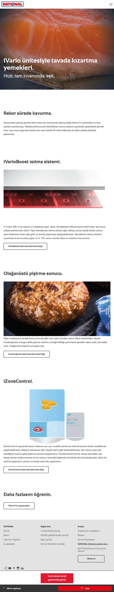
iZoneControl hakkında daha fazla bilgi (26, 470)
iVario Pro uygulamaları (19, 506)
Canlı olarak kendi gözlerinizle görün (57, 578)
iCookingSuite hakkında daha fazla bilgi (26, 354)
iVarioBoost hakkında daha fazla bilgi (25, 246)
